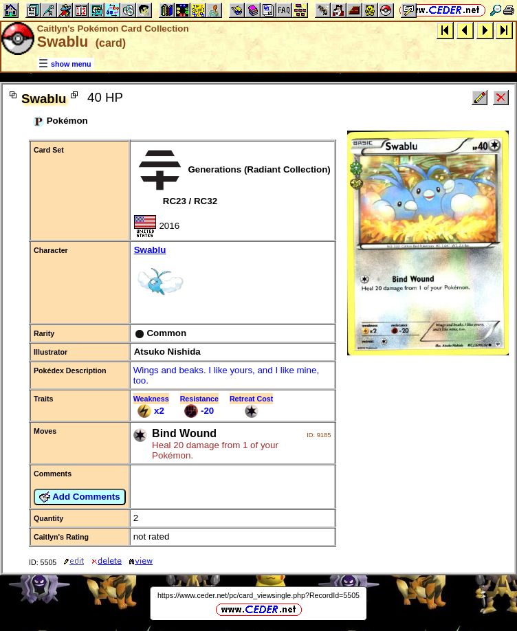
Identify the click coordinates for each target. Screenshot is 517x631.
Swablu (232, 277)
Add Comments (79, 496)
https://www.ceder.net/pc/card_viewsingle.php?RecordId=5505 (258, 595)
